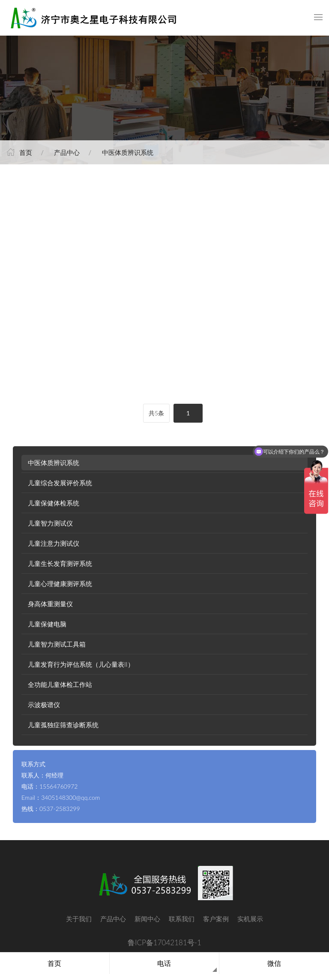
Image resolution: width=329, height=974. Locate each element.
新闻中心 (147, 919)
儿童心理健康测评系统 (60, 583)
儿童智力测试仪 (50, 523)
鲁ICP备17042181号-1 (164, 942)
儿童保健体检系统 (53, 503)
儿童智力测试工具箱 (57, 644)
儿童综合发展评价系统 (60, 483)
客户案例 (216, 919)
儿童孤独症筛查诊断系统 (63, 725)
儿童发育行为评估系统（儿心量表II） (81, 664)
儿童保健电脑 (47, 624)
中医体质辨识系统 (127, 152)
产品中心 (67, 152)
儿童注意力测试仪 (53, 543)
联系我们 (181, 919)
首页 (25, 152)
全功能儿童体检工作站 (60, 684)
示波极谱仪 (44, 704)
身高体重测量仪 (50, 604)
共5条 (156, 413)
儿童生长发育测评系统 (60, 563)
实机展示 (250, 919)
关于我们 (79, 919)
